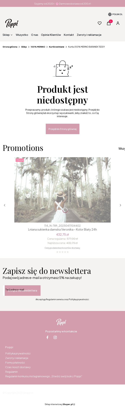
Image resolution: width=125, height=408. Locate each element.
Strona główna (10, 47)
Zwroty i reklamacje (16, 358)
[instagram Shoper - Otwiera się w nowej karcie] (55, 337)
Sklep (24, 47)
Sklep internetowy (59, 404)
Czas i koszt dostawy (18, 367)
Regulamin (11, 371)
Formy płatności (15, 362)
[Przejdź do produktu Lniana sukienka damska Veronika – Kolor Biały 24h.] (62, 190)
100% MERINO (38, 47)
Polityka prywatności (17, 353)
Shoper (27, 392)
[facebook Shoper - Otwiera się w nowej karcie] (47, 337)
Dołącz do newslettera (22, 290)
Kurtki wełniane (56, 47)
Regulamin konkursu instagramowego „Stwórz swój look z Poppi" (43, 376)
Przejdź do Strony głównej (63, 128)
